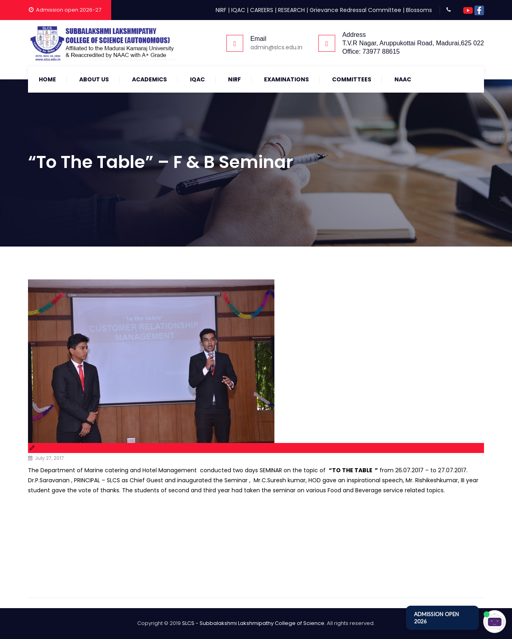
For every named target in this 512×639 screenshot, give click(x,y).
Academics (149, 79)
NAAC (402, 79)
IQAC (238, 10)
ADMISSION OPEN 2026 (436, 618)
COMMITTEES (351, 79)
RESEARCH (291, 10)
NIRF (221, 10)
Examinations (286, 79)
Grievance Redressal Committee (355, 10)
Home (47, 79)
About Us (94, 79)
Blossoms (419, 10)
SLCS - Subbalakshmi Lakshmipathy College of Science (253, 623)
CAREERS (261, 10)
